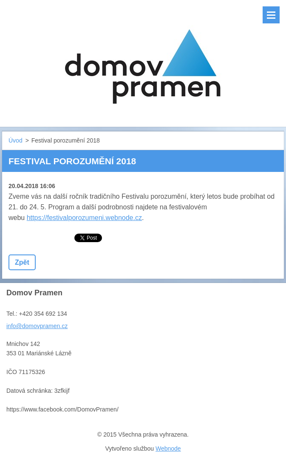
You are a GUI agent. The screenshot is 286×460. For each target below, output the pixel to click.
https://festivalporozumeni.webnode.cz (84, 217)
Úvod (15, 140)
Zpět (22, 262)
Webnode (168, 448)
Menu (271, 14)
